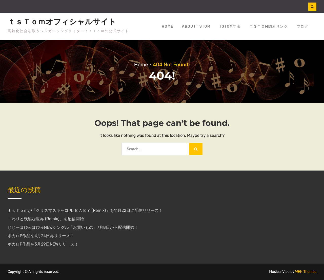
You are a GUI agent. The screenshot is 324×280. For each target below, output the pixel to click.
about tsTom (196, 26)
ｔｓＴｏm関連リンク (268, 26)
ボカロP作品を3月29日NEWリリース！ (43, 244)
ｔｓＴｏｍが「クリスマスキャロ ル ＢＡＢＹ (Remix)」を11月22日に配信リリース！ (85, 210)
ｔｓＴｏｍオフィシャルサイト (62, 21)
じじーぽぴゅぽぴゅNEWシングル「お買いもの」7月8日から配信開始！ (73, 227)
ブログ (303, 26)
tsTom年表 (230, 26)
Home (167, 26)
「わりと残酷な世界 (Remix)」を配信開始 (46, 218)
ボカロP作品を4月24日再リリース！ (41, 235)
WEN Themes (305, 272)
